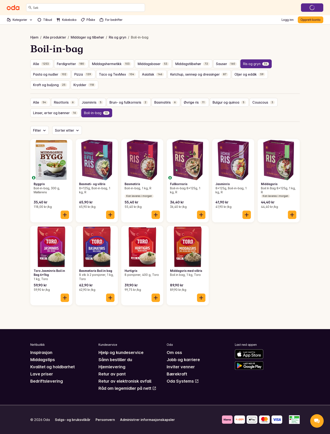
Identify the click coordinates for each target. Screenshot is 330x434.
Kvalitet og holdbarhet (52, 366)
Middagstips (42, 359)
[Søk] (30, 7)
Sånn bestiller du (115, 359)
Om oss (174, 352)
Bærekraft (177, 374)
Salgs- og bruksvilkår (72, 420)
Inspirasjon (41, 352)
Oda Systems (183, 381)
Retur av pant (112, 374)
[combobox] (88, 8)
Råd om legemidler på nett (127, 388)
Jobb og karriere (183, 359)
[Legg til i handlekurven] (65, 215)
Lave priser (41, 374)
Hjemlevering (111, 366)
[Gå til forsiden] (13, 7)
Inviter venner (181, 366)
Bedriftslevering (46, 381)
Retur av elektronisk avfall (124, 381)
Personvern (105, 420)
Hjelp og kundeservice (121, 352)
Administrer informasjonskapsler (147, 420)
